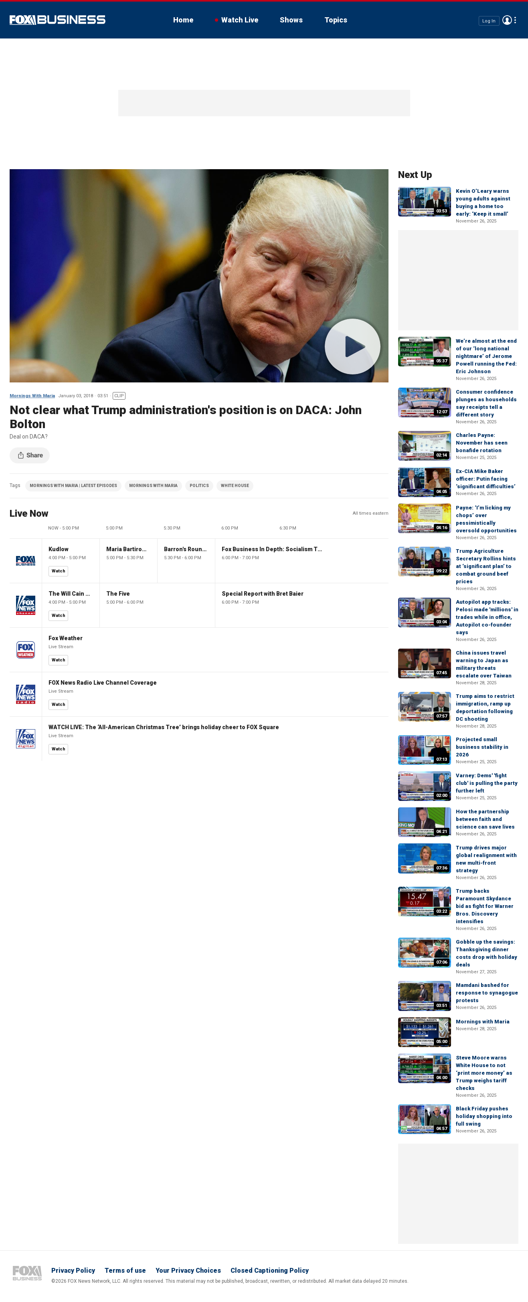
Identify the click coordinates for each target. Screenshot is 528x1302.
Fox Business (57, 20)
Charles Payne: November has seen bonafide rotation (482, 442)
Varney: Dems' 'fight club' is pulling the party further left (487, 783)
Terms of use (125, 1270)
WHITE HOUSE (235, 485)
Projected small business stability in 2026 (482, 747)
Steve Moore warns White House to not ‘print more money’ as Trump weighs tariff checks (484, 1073)
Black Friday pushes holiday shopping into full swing (484, 1116)
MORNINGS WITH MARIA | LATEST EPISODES (73, 485)
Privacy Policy (73, 1270)
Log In (489, 20)
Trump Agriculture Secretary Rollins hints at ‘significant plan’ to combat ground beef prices (486, 566)
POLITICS (199, 485)
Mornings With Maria (32, 395)
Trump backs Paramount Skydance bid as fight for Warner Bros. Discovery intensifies (485, 906)
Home (183, 20)
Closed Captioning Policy (270, 1270)
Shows (291, 20)
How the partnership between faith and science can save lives (485, 819)
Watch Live (239, 20)
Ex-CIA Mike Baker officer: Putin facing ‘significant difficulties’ (486, 478)
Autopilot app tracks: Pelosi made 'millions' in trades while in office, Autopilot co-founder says (487, 617)
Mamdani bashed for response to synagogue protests (487, 992)
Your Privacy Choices (188, 1270)
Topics (335, 20)
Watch (58, 571)
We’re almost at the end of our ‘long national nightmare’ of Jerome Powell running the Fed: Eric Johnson (486, 356)
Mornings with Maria (483, 1022)
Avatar (507, 20)
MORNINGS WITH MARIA (153, 485)
